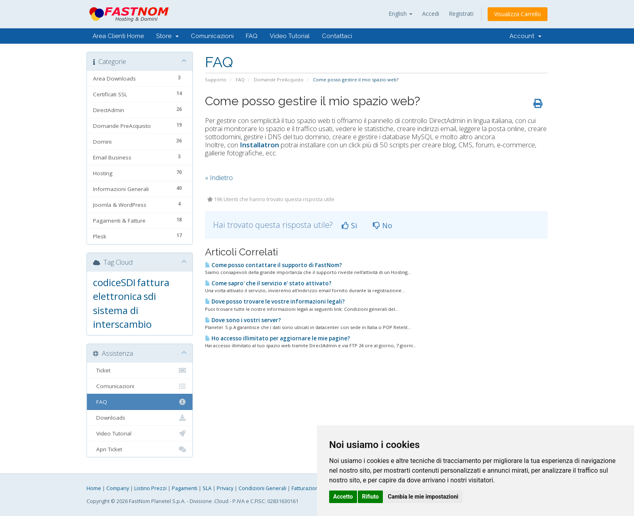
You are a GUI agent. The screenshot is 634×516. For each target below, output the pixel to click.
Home (94, 488)
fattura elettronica (131, 289)
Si (349, 225)
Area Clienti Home (118, 36)
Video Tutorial (290, 36)
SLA (207, 488)
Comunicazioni (212, 36)
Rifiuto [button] (370, 496)
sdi (150, 296)
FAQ (252, 36)
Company (117, 488)
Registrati (461, 13)
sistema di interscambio (122, 317)
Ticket (139, 370)
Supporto (215, 79)
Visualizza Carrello (517, 14)
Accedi (430, 13)
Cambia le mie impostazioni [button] (423, 496)
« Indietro (219, 177)
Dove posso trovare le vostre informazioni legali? (275, 301)
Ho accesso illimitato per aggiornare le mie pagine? (277, 338)
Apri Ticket (139, 449)
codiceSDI (114, 282)
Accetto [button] (343, 496)
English (400, 13)
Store (167, 36)
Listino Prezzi (150, 488)
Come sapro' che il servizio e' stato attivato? (268, 283)
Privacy (225, 488)
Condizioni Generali (262, 488)
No (382, 225)
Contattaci (337, 36)
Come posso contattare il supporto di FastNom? (273, 265)
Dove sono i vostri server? (243, 320)
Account (525, 36)
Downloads (139, 418)
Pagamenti (184, 488)
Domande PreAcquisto (279, 79)
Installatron (259, 144)
